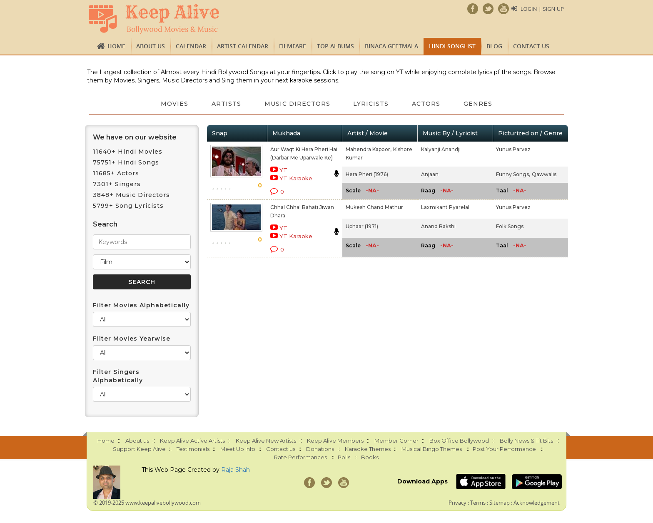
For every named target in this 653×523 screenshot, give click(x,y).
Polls (344, 457)
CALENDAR (191, 46)
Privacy (457, 502)
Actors (426, 103)
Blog (494, 46)
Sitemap (499, 502)
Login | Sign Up (542, 8)
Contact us (531, 46)
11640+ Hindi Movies (127, 151)
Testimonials (193, 449)
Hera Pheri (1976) (367, 174)
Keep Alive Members (335, 440)
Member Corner (396, 440)
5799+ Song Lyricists (128, 205)
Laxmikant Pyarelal (445, 207)
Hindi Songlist (452, 46)
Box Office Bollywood (459, 440)
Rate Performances (300, 457)
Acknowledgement (536, 502)
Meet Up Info (237, 449)
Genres (478, 103)
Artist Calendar (242, 46)
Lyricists (371, 103)
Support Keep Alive (139, 449)
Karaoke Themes (368, 449)
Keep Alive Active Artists (192, 440)
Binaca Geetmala (391, 46)
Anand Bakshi (438, 226)
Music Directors (297, 103)
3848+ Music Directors (131, 195)
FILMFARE (292, 46)
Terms (478, 502)
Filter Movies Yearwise (131, 338)
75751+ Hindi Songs (126, 162)
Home (116, 46)
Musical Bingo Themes (431, 449)
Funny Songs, (513, 174)
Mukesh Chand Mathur (374, 207)
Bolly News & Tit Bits (526, 440)
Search (105, 224)
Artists (226, 103)
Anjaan (430, 174)
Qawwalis (544, 174)
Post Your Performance (504, 449)
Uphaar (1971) (362, 226)
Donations (320, 449)
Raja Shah (235, 469)
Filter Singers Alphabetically (118, 376)
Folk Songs (509, 226)
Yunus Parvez (513, 149)
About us (150, 46)
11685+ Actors (116, 173)
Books (370, 457)
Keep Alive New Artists (266, 440)
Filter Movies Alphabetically (141, 305)
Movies (174, 103)
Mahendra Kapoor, (368, 149)
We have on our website (135, 137)
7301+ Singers (117, 184)
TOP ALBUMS (335, 46)
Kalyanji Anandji (441, 149)
